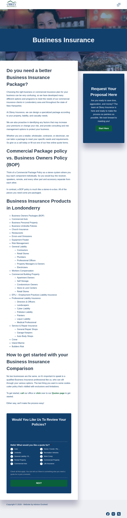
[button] (103, 128)
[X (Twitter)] (119, 513)
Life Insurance (49, 464)
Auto (16, 449)
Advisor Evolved (40, 503)
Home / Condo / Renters (53, 449)
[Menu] (119, 5)
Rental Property (20, 460)
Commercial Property (51, 460)
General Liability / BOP (22, 456)
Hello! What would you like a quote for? (31, 445)
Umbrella (17, 453)
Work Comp (48, 456)
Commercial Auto (20, 464)
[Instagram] (113, 513)
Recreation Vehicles (51, 453)
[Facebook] (108, 513)
